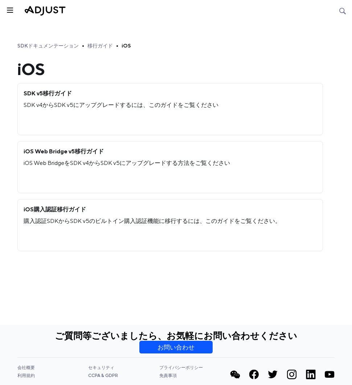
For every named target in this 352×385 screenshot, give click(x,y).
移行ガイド (100, 46)
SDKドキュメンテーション (48, 46)
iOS (126, 46)
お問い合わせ (176, 347)
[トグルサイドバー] (9, 9)
